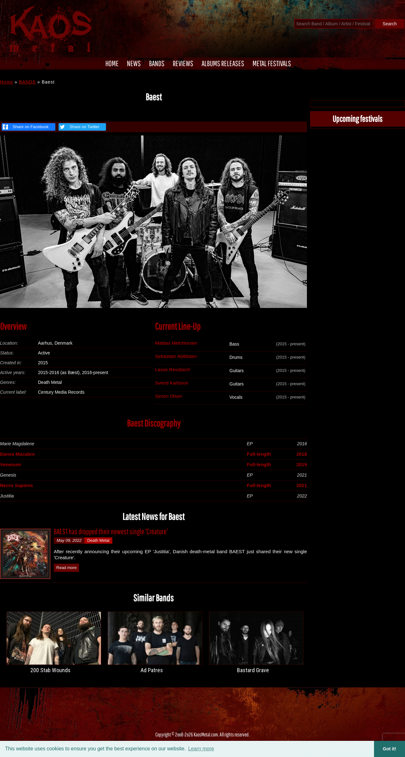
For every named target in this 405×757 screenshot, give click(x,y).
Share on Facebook (25, 126)
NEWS (134, 63)
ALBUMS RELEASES (223, 63)
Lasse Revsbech (172, 369)
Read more (66, 567)
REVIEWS (183, 63)
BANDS (157, 63)
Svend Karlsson (171, 382)
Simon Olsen (168, 396)
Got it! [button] (389, 748)
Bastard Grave (253, 670)
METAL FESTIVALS (271, 63)
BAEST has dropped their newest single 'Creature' (111, 531)
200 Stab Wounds (50, 670)
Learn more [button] (201, 748)
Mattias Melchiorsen (176, 343)
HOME (112, 63)
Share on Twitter (79, 127)
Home (6, 81)
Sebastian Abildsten (176, 356)
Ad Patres (151, 670)
